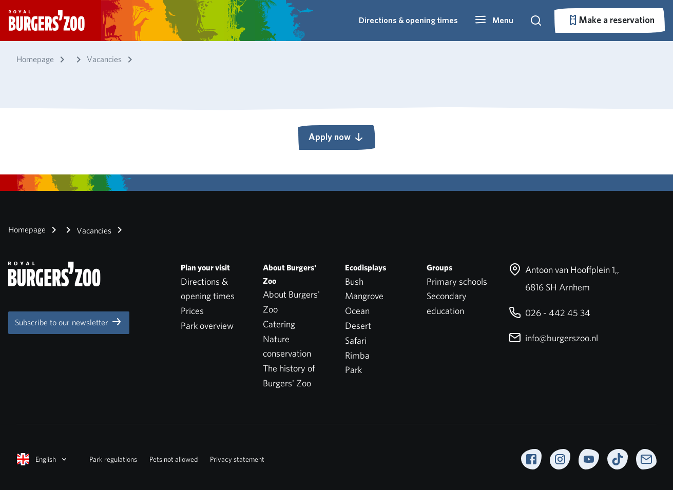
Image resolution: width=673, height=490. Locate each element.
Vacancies (86, 230)
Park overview (207, 325)
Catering (279, 324)
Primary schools (457, 281)
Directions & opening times (408, 20)
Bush (354, 281)
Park (353, 370)
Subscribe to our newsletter (69, 322)
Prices (192, 311)
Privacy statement (237, 459)
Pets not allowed (173, 459)
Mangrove (364, 296)
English (42, 459)
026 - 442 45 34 (549, 313)
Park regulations (113, 459)
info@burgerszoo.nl (553, 338)
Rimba (357, 355)
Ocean (357, 311)
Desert (358, 325)
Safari (356, 340)
